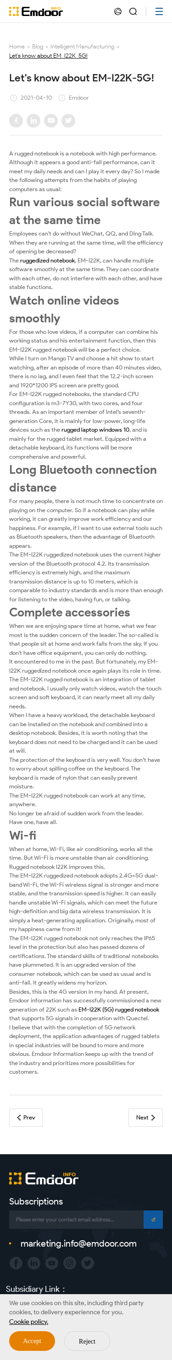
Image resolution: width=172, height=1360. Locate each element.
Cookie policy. (28, 1322)
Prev (26, 1117)
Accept (32, 1341)
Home (17, 46)
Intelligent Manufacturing (82, 46)
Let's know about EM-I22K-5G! (48, 55)
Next (145, 1117)
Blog (37, 46)
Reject (87, 1341)
